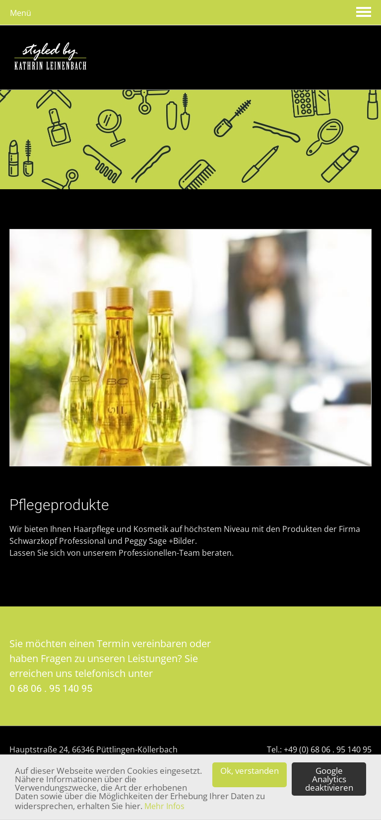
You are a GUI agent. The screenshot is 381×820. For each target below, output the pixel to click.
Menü (20, 12)
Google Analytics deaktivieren (329, 779)
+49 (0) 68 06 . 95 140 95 (328, 749)
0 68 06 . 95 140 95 (50, 688)
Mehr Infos (164, 806)
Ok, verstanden (249, 775)
